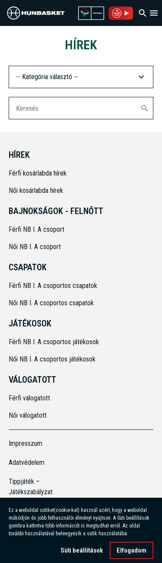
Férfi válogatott (29, 398)
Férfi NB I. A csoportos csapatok (54, 286)
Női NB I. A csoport (35, 247)
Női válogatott (28, 415)
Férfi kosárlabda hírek (38, 173)
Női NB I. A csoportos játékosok (52, 359)
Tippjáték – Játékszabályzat (27, 486)
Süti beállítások (81, 554)
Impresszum (25, 443)
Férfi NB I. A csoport (36, 229)
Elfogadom (131, 554)
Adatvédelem (26, 462)
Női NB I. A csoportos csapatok (52, 303)
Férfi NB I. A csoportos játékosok (54, 342)
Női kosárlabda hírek (36, 190)
